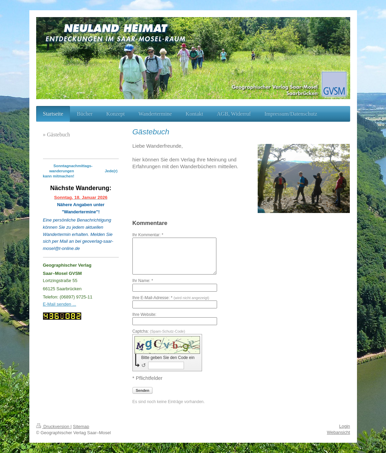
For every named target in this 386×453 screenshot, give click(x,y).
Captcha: (158, 331)
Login (344, 426)
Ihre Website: (144, 314)
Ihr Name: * (142, 280)
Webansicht (338, 432)
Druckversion (53, 426)
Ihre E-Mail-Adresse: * (170, 297)
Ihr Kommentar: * (147, 234)
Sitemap (81, 426)
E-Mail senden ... (59, 304)
